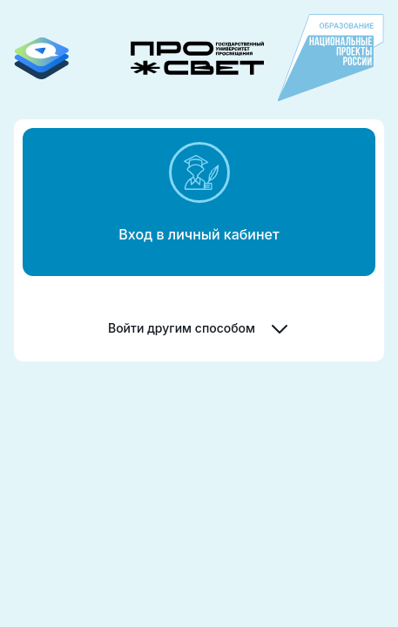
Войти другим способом (199, 328)
